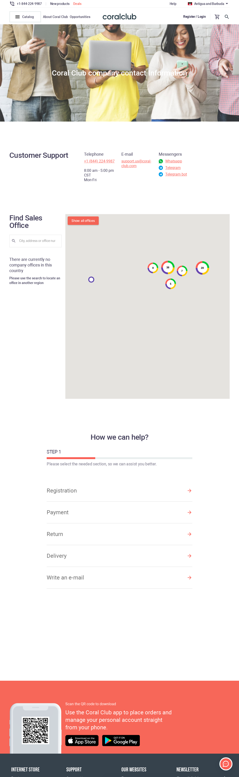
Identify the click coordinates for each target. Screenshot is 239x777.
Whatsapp (173, 161)
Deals (77, 3)
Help (173, 4)
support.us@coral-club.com (136, 163)
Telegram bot (176, 174)
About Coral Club (55, 17)
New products (60, 3)
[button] (91, 280)
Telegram (173, 167)
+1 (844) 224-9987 (99, 161)
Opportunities (80, 16)
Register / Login (194, 16)
